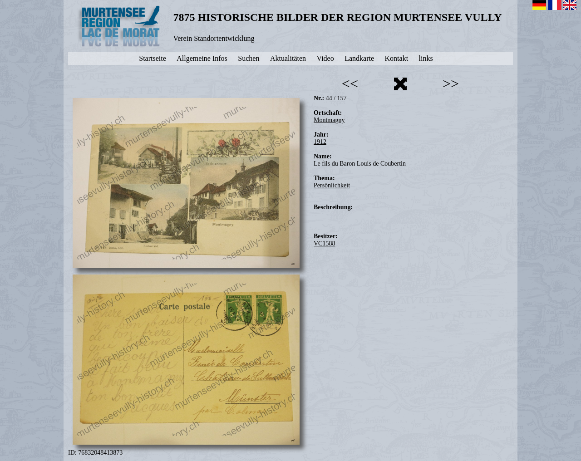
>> (451, 83)
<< (350, 83)
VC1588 (324, 243)
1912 (320, 141)
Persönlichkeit (332, 185)
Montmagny (329, 120)
